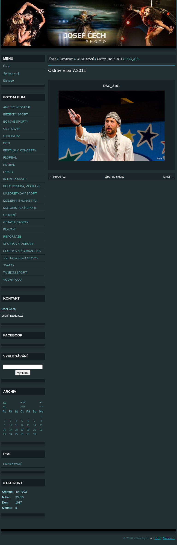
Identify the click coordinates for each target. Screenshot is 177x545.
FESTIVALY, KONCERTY (19, 150)
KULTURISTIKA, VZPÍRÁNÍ (21, 186)
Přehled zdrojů (12, 464)
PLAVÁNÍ (9, 229)
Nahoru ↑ (169, 538)
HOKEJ (8, 172)
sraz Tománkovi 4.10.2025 (20, 258)
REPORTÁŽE (12, 236)
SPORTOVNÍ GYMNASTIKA (22, 251)
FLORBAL (10, 157)
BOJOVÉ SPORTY (15, 121)
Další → (168, 176)
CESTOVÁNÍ (11, 128)
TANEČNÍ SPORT (15, 272)
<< (4, 402)
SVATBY (9, 265)
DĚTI (6, 143)
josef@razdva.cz (12, 315)
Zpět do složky (114, 176)
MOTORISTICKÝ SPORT (20, 207)
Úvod (6, 66)
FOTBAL (9, 164)
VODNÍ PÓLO (12, 279)
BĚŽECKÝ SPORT (15, 114)
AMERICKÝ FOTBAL (17, 107)
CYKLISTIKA (11, 136)
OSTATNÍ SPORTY (16, 222)
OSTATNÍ (9, 215)
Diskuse (8, 80)
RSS (157, 538)
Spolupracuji (11, 73)
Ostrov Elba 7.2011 (109, 59)
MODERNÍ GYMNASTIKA (20, 200)
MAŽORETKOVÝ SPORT (20, 193)
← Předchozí (57, 176)
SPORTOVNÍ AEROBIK (18, 243)
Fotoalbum (66, 59)
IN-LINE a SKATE (15, 179)
